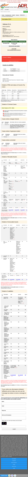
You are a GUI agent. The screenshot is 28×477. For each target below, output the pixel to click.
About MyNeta (14, 458)
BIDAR (13, 15)
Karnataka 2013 (8, 15)
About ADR (14, 460)
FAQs (14, 468)
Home (2, 9)
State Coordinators (14, 462)
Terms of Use (14, 466)
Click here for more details (14, 46)
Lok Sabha (7, 9)
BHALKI (17, 15)
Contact (14, 464)
